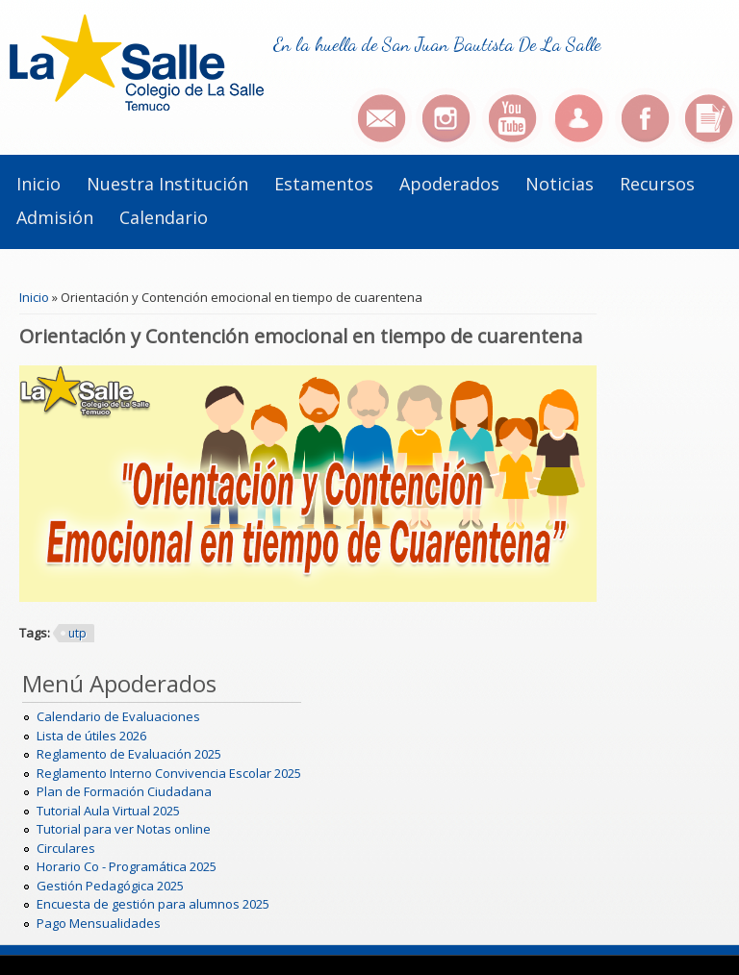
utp (77, 633)
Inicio (38, 183)
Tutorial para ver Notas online (124, 829)
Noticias (559, 183)
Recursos (657, 183)
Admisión (54, 217)
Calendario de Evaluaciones (118, 716)
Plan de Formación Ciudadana (124, 791)
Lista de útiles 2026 (91, 735)
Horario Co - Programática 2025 (127, 866)
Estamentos (323, 183)
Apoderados (449, 183)
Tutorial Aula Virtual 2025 (108, 810)
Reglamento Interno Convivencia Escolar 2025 (169, 773)
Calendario (163, 217)
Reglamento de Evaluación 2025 (129, 753)
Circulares (66, 848)
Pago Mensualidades (99, 923)
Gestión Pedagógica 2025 (110, 885)
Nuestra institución (167, 183)
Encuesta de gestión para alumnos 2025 (153, 903)
